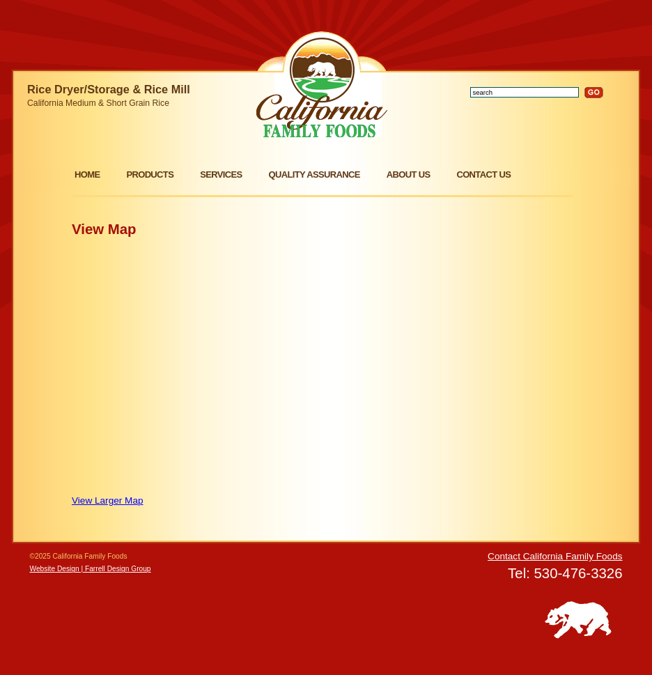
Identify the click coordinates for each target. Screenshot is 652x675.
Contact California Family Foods (555, 556)
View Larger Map (107, 500)
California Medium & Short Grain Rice (98, 103)
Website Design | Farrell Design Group (90, 569)
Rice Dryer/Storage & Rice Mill (108, 89)
